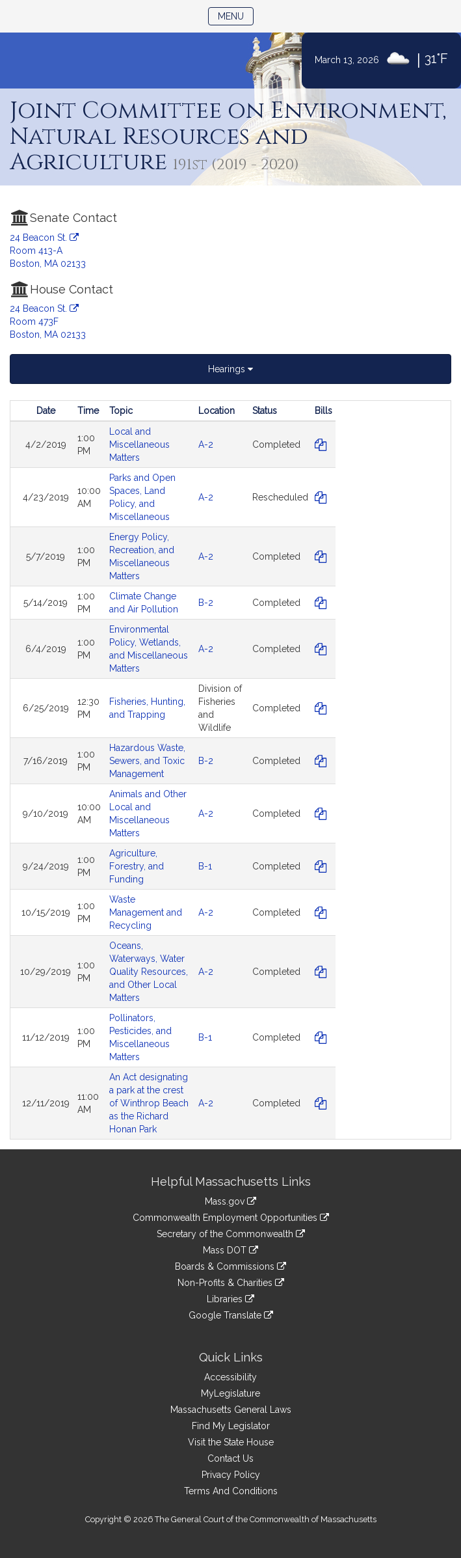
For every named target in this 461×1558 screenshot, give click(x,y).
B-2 (205, 602)
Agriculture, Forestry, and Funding (136, 866)
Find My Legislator (231, 1426)
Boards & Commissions (230, 1266)
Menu (236, 15)
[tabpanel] (230, 770)
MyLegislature (230, 1393)
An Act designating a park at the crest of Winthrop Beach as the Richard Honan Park (149, 1103)
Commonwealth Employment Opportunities (231, 1217)
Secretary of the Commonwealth (231, 1234)
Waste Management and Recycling (145, 912)
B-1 (205, 866)
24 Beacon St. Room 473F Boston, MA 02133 (48, 321)
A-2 (205, 444)
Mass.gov (230, 1201)
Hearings (230, 369)
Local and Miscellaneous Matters (139, 444)
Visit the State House (231, 1442)
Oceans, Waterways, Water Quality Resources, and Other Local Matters (148, 971)
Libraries (230, 1299)
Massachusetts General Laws (230, 1409)
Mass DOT (230, 1250)
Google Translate (231, 1315)
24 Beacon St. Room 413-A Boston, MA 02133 (48, 250)
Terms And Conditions (231, 1491)
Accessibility (230, 1377)
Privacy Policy (231, 1474)
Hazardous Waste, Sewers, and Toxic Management (147, 761)
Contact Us (230, 1458)
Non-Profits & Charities (231, 1283)
